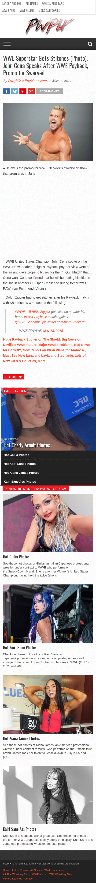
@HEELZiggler (39, 312)
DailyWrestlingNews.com (27, 80)
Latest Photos (12, 3)
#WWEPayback (35, 317)
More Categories (49, 10)
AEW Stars (9, 10)
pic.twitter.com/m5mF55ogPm (64, 322)
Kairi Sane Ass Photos (20, 481)
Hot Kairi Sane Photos (20, 464)
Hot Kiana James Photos (21, 472)
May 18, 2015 (53, 331)
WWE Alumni (27, 10)
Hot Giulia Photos (16, 455)
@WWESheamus (28, 322)
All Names (32, 3)
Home (6, 870)
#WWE (20, 312)
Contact (28, 878)
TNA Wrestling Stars (61, 874)
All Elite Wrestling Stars (16, 874)
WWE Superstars (53, 3)
